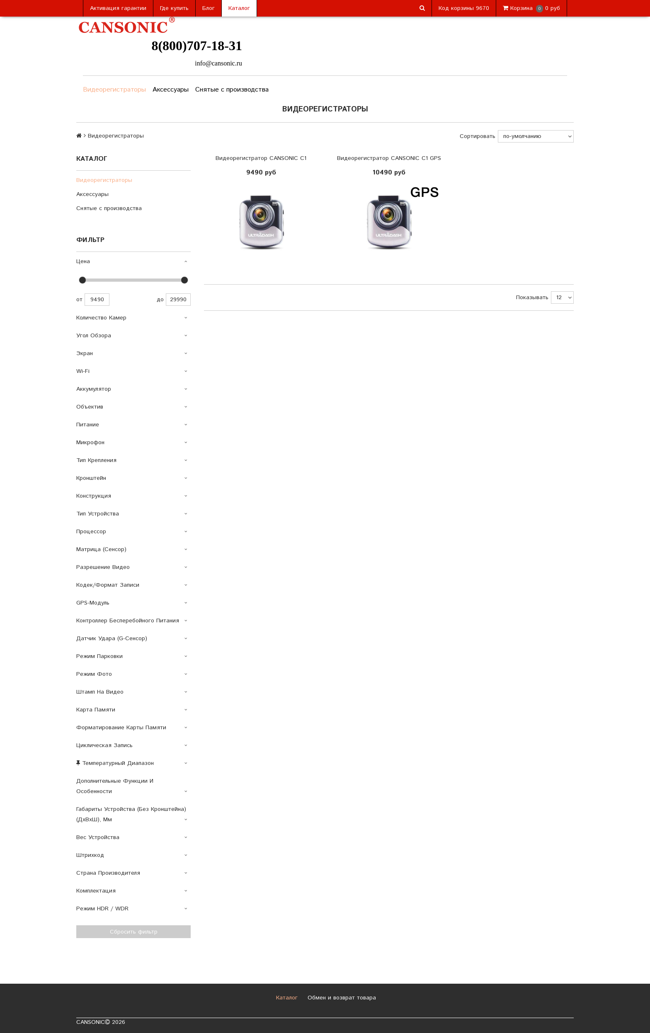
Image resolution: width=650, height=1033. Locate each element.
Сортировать (477, 136)
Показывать (532, 297)
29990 (178, 299)
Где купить (174, 8)
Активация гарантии (118, 8)
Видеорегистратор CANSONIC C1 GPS (389, 158)
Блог (208, 8)
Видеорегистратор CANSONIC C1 (261, 158)
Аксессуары (171, 89)
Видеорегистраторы (114, 89)
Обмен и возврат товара (341, 998)
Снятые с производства (232, 89)
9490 (97, 299)
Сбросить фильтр (134, 932)
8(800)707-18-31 (196, 45)
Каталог (239, 8)
